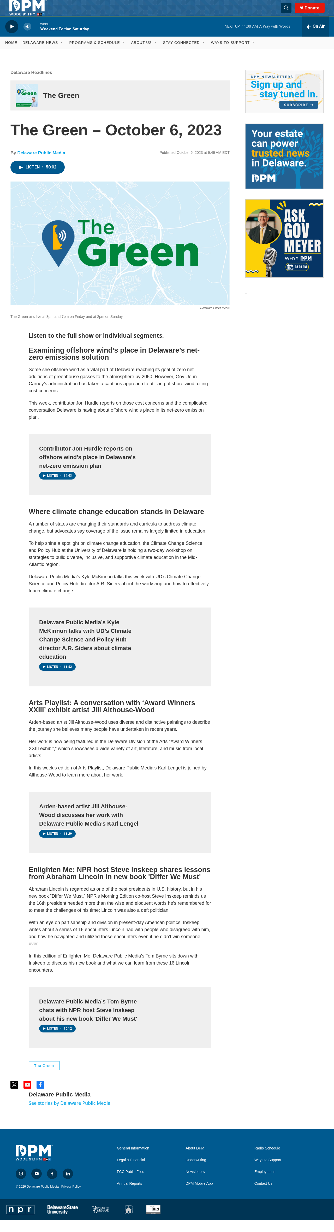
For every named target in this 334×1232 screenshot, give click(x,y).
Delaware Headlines (31, 84)
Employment (264, 1184)
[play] (12, 38)
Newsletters (195, 1184)
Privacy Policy (71, 1198)
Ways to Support (230, 54)
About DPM (195, 1160)
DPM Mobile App (199, 1195)
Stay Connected (181, 54)
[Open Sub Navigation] (62, 54)
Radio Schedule (267, 1160)
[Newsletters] (284, 103)
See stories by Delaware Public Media (69, 1115)
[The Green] (27, 107)
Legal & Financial (131, 1172)
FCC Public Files (130, 1184)
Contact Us (263, 1195)
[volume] (27, 38)
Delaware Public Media (41, 164)
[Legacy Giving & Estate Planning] (284, 168)
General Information (133, 1160)
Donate (315, 13)
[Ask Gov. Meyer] (284, 250)
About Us (141, 54)
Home (11, 54)
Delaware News (40, 54)
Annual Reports (129, 1195)
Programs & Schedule (94, 54)
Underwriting (196, 1172)
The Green (61, 107)
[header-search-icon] (288, 14)
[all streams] (315, 38)
